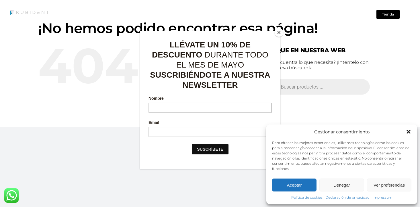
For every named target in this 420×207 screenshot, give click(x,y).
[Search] (356, 14)
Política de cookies (307, 197)
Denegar (341, 185)
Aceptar (294, 185)
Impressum (382, 197)
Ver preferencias (389, 185)
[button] (408, 132)
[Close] (279, 32)
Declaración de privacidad (347, 197)
